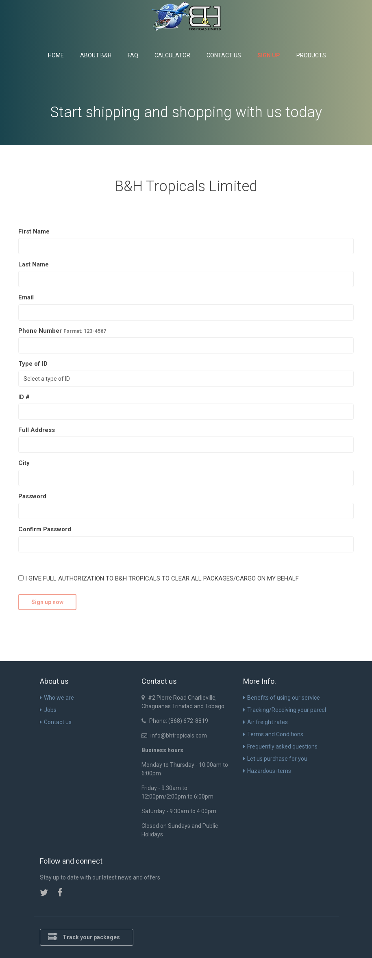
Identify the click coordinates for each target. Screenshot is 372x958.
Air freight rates (265, 722)
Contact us (224, 55)
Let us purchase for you (275, 758)
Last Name (33, 264)
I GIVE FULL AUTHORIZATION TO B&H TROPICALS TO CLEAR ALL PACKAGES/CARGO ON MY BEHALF (158, 578)
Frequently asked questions (280, 746)
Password (32, 496)
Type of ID (33, 363)
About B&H (95, 55)
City (24, 463)
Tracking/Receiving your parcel (284, 710)
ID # (24, 397)
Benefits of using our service (281, 697)
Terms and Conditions (273, 734)
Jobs (48, 710)
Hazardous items (267, 771)
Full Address (36, 430)
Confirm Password (44, 529)
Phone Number (62, 330)
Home (56, 55)
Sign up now (47, 602)
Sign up (268, 55)
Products (311, 55)
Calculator (172, 55)
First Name (34, 231)
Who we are (57, 697)
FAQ (133, 55)
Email (26, 297)
